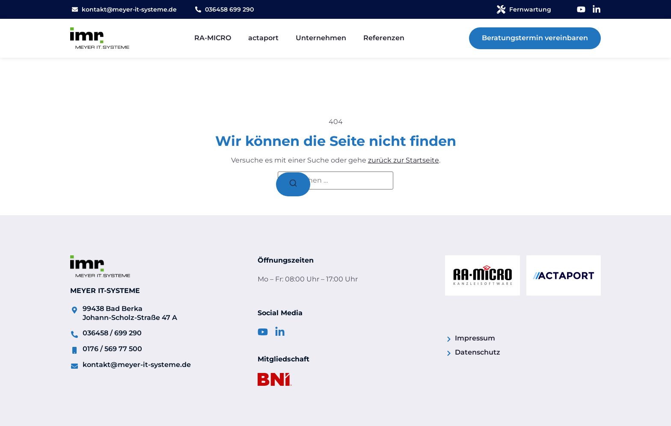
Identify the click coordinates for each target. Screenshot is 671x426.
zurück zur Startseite (403, 160)
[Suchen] (293, 184)
